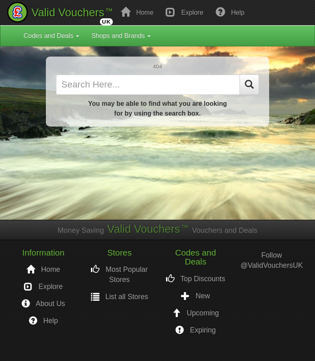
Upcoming (195, 313)
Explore (184, 12)
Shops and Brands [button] (121, 35)
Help (230, 12)
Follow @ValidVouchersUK (272, 260)
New (195, 296)
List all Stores (120, 297)
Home (137, 12)
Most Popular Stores (119, 274)
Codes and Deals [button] (51, 35)
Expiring (195, 330)
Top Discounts (195, 279)
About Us (43, 304)
